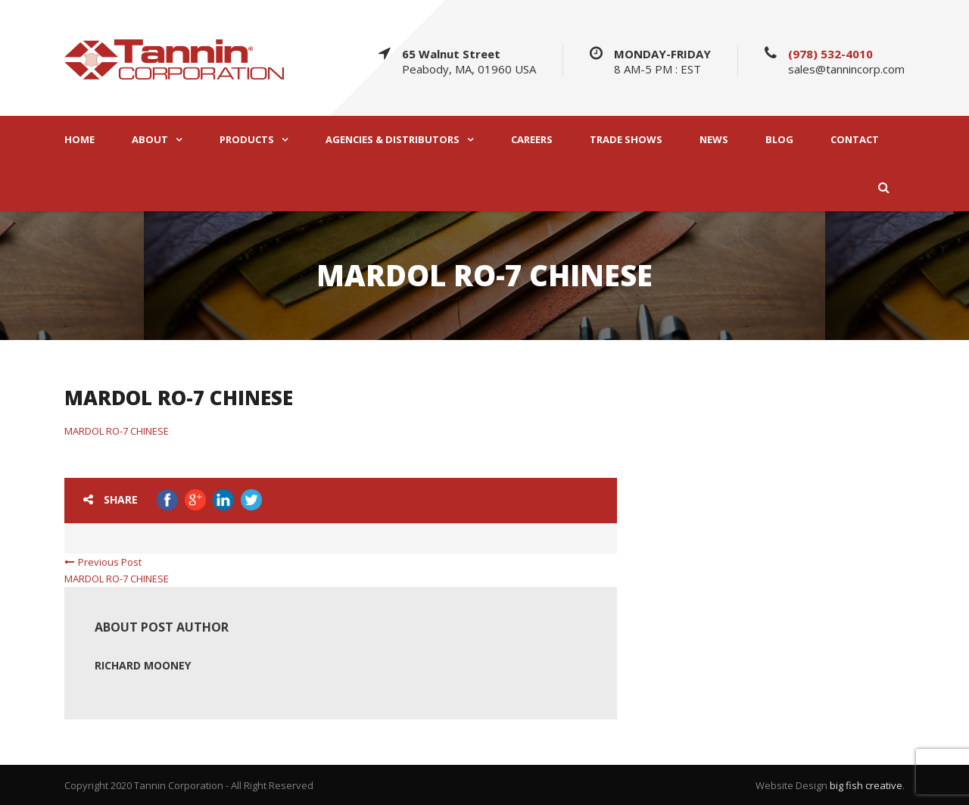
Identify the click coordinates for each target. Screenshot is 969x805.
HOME (79, 140)
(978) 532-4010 (830, 53)
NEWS (713, 140)
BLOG (779, 140)
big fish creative (866, 785)
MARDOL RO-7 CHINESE (116, 431)
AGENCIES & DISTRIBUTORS (393, 140)
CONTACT (854, 140)
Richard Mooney (143, 665)
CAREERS (532, 140)
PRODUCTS (247, 140)
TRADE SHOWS (626, 140)
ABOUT (150, 140)
